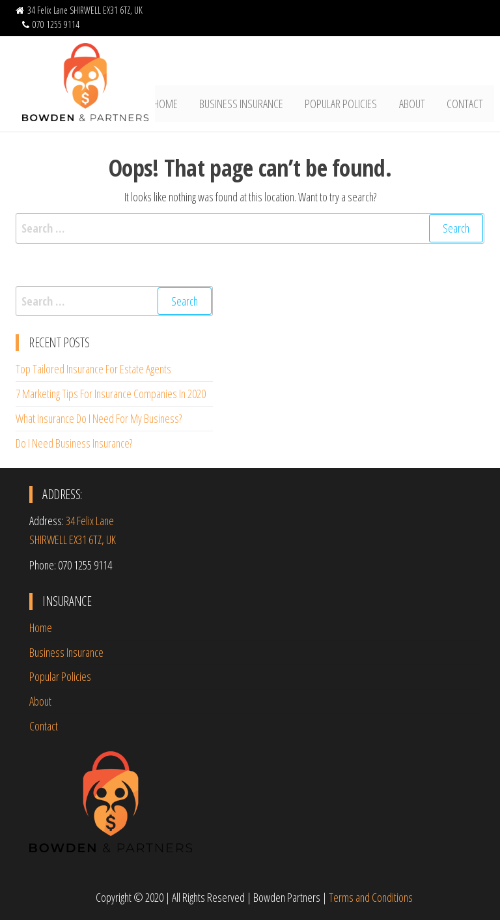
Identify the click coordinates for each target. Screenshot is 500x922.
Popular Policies (347, 105)
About (415, 105)
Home (175, 105)
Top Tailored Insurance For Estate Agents (93, 371)
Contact (466, 105)
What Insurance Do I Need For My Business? (99, 420)
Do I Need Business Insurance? (74, 445)
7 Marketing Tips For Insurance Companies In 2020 (111, 396)
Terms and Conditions (371, 899)
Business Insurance (249, 105)
